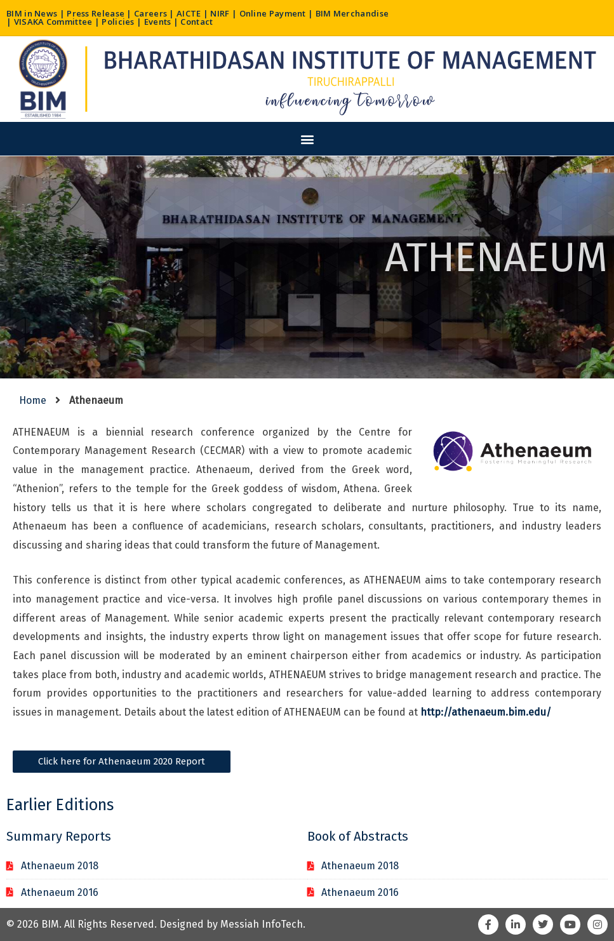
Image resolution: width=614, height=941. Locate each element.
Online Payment (272, 13)
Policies (118, 21)
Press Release (95, 13)
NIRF (219, 13)
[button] (307, 138)
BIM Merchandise (352, 13)
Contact (196, 21)
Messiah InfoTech (261, 924)
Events (157, 21)
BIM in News (31, 13)
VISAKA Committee (53, 21)
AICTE (189, 13)
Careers (150, 13)
